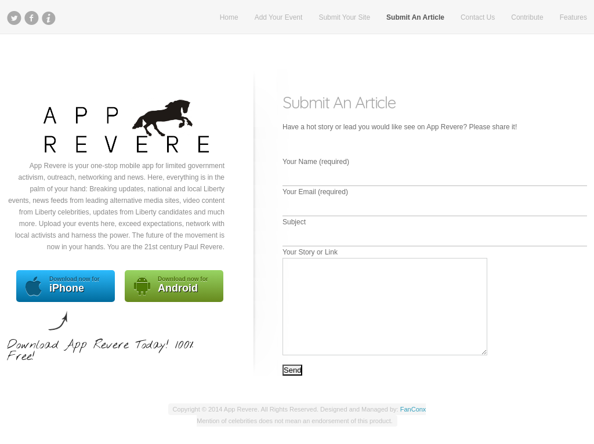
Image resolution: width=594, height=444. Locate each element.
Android (174, 286)
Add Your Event (279, 17)
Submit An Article (415, 17)
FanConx (413, 409)
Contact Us (478, 17)
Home (229, 17)
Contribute (527, 17)
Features (573, 17)
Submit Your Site (344, 17)
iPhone (65, 286)
